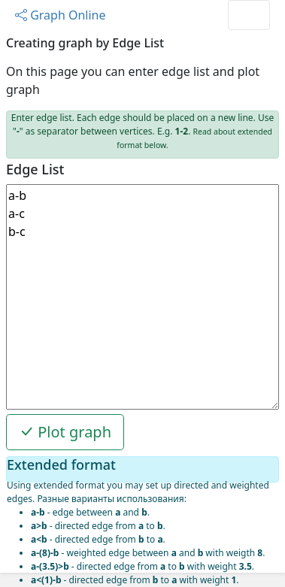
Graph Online (60, 15)
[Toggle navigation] (249, 15)
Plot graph (65, 432)
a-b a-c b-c (142, 297)
